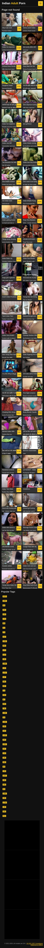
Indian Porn (13, 3)
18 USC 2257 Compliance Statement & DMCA (35, 944)
